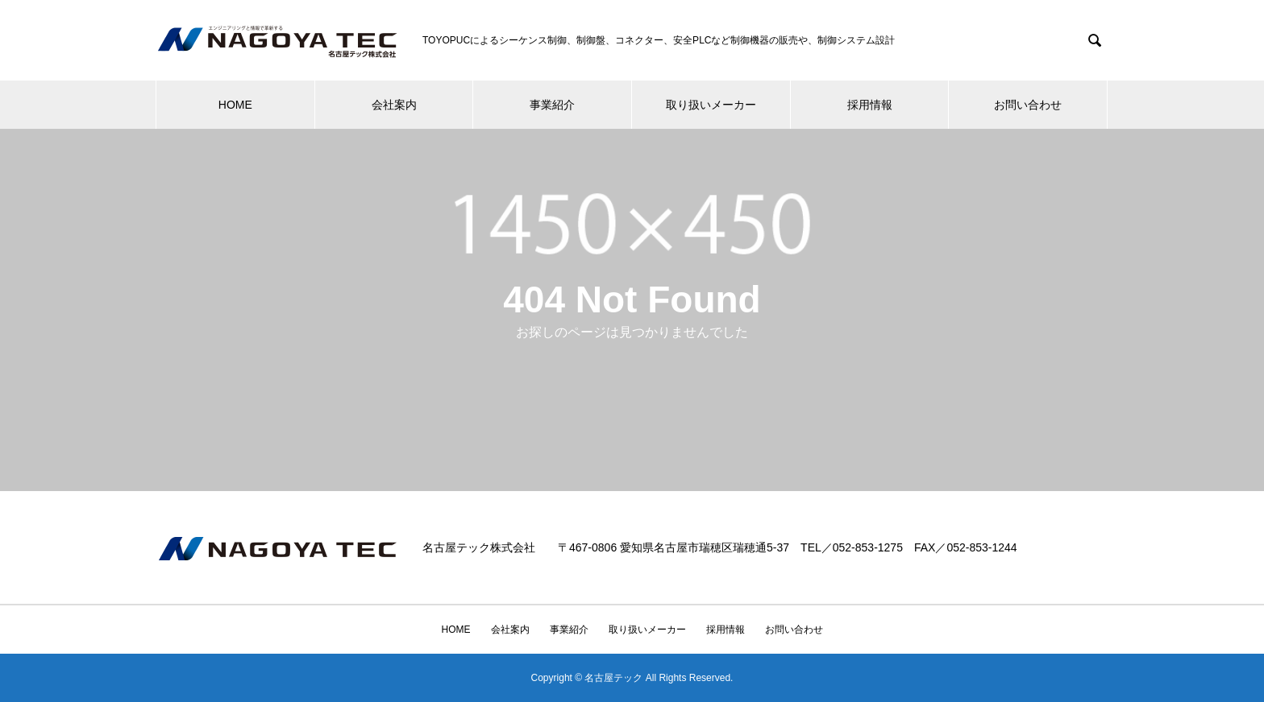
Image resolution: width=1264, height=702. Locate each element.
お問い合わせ (1028, 104)
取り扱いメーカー (711, 104)
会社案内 (394, 104)
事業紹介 (552, 104)
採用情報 (869, 104)
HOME (235, 104)
